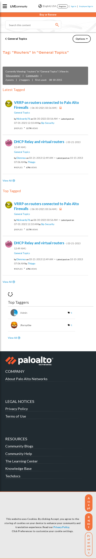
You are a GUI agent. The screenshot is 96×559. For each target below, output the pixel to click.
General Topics (17, 38)
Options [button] (80, 38)
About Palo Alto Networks (26, 379)
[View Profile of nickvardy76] (23, 119)
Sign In (73, 6)
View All (7, 180)
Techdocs (12, 476)
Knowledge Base (18, 468)
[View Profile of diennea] (21, 158)
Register (62, 6)
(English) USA (47, 6)
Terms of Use (15, 416)
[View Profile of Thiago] (31, 162)
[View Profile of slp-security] (47, 123)
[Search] (33, 25)
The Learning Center (21, 461)
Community (32, 75)
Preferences (88, 544)
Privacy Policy (61, 527)
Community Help (18, 453)
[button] (88, 503)
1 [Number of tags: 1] (71, 312)
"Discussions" (12, 75)
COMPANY (14, 371)
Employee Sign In (86, 6)
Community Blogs (19, 446)
